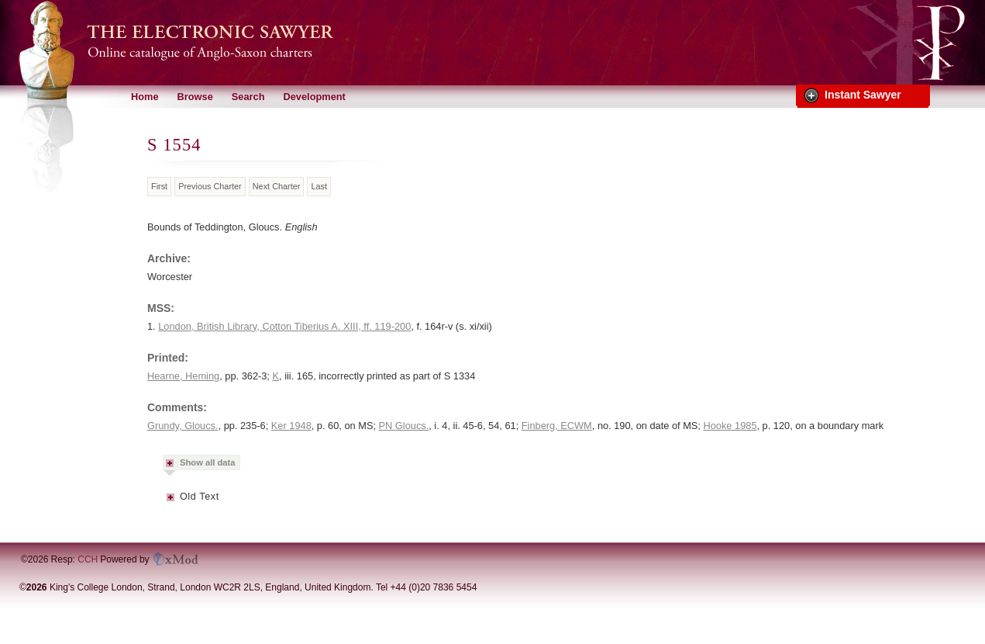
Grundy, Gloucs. (183, 425)
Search (248, 96)
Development (314, 96)
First (159, 186)
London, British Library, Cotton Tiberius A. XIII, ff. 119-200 (284, 326)
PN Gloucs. (404, 425)
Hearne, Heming (183, 376)
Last (319, 186)
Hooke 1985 (729, 425)
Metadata (171, 502)
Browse (195, 96)
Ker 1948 (291, 425)
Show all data (208, 462)
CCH (87, 559)
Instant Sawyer (863, 94)
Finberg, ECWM (557, 425)
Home (145, 96)
